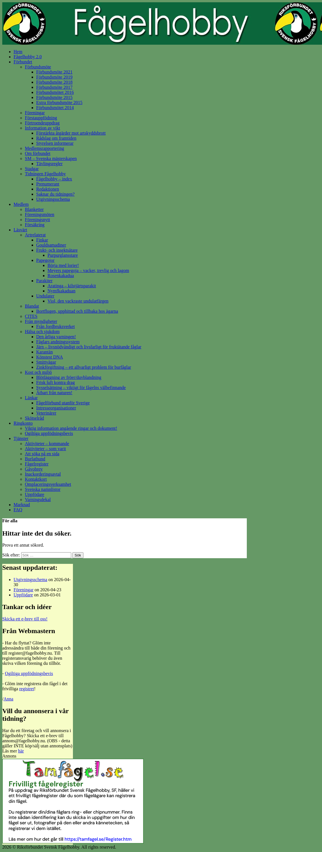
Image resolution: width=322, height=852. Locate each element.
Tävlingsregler (49, 163)
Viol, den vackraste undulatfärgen (78, 301)
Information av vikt (42, 128)
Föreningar (35, 112)
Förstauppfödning (41, 117)
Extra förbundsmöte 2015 (59, 102)
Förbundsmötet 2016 (55, 92)
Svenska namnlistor (42, 489)
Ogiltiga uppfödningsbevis (49, 433)
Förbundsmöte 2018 (54, 82)
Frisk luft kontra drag (55, 382)
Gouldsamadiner (51, 245)
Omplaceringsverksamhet (48, 484)
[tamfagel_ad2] (73, 842)
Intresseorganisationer (56, 407)
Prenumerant (47, 184)
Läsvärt (20, 229)
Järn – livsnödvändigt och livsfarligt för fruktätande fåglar (88, 346)
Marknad (22, 504)
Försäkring (34, 224)
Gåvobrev (34, 469)
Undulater (45, 296)
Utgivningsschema (53, 199)
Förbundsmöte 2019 (54, 77)
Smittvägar (46, 362)
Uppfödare (34, 494)
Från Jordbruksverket (55, 326)
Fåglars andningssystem (57, 341)
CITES (31, 316)
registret (26, 688)
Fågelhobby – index (54, 178)
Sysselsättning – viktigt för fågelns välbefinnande (81, 387)
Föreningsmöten (39, 214)
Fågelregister (37, 463)
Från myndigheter (41, 321)
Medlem (21, 204)
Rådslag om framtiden (56, 138)
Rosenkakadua (60, 275)
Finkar (42, 240)
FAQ (18, 509)
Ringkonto (23, 423)
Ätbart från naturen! (54, 392)
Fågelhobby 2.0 (28, 56)
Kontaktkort (36, 479)
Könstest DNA (49, 357)
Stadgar (32, 168)
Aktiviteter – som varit (45, 448)
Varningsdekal (38, 499)
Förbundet (23, 61)
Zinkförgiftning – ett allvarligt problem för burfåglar (83, 367)
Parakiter (44, 280)
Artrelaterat (35, 234)
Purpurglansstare (62, 255)
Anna (8, 698)
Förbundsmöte (38, 66)
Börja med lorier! (63, 265)
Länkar (31, 397)
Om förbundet (37, 153)
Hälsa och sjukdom (42, 331)
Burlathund (35, 458)
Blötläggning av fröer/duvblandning (68, 377)
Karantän (44, 352)
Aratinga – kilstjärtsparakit (71, 285)
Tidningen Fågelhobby (45, 173)
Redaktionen (47, 189)
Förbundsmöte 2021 (54, 72)
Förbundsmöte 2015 (54, 97)
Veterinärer (46, 413)
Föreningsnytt (37, 219)
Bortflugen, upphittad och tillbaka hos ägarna (77, 311)
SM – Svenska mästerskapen (51, 158)
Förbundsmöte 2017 (54, 87)
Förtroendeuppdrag (42, 122)
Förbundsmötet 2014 (55, 107)
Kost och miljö (38, 372)
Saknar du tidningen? (55, 194)
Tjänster (21, 438)
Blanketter (34, 209)
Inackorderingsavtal (43, 474)
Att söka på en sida (42, 453)
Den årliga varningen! (56, 336)
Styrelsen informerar (55, 143)
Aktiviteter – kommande (47, 443)
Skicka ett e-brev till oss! (24, 618)
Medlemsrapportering (44, 148)
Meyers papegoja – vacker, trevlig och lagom (88, 270)
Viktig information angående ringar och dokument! (71, 428)
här (21, 751)
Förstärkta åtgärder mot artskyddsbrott (71, 133)
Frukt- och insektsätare (57, 250)
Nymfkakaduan (61, 290)
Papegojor (45, 260)
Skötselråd (34, 418)
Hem (18, 51)
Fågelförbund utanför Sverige (63, 402)
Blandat (32, 306)
